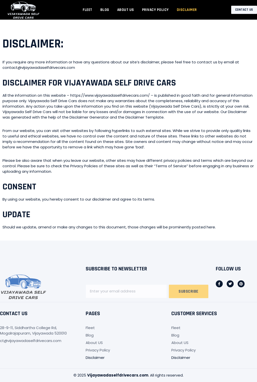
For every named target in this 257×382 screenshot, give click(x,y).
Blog (104, 9)
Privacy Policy (155, 9)
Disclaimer (187, 9)
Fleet (87, 9)
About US (125, 9)
